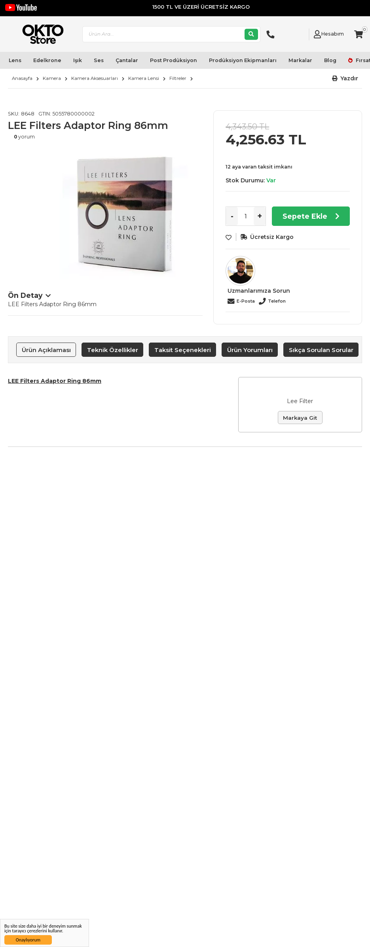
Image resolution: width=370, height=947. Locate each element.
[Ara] (251, 34)
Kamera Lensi (143, 78)
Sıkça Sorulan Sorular (321, 350)
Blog (330, 60)
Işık (77, 60)
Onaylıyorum (28, 940)
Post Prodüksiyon (173, 60)
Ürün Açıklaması (46, 350)
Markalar (300, 60)
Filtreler (177, 78)
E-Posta (246, 301)
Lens (15, 60)
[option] (125, 214)
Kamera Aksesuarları (94, 78)
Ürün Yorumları (250, 350)
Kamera (52, 78)
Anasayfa (22, 78)
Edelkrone (47, 60)
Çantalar (127, 60)
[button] (345, 78)
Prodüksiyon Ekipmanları (243, 60)
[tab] (46, 350)
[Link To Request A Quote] (301, 34)
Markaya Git (300, 418)
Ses (99, 60)
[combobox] (171, 34)
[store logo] (39, 34)
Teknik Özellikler (112, 350)
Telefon (277, 301)
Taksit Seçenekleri (182, 350)
